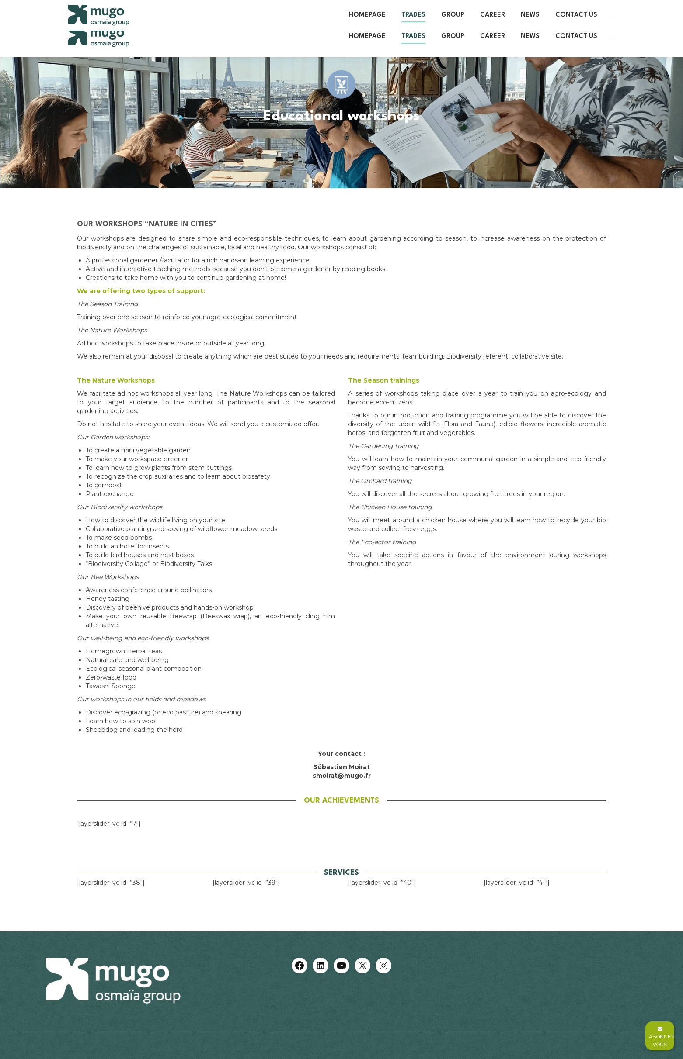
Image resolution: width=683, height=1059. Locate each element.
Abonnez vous (661, 1037)
